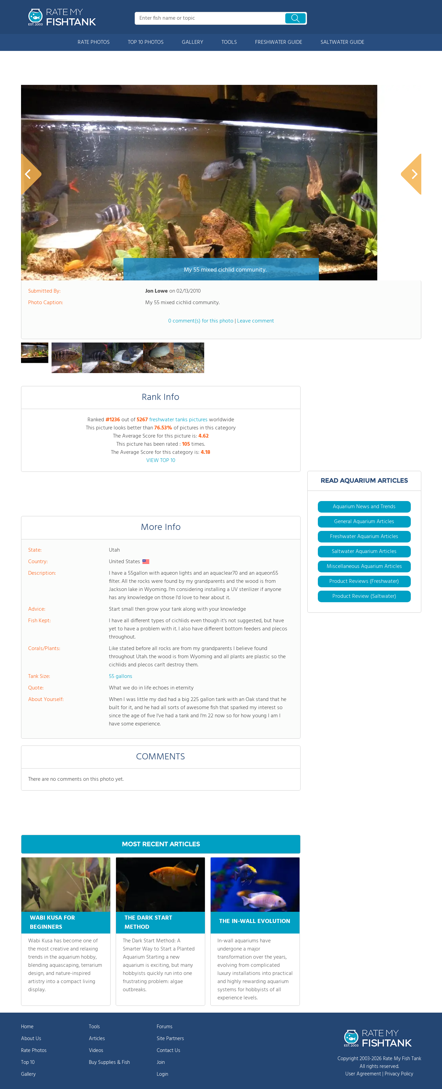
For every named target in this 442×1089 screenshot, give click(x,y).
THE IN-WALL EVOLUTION (254, 920)
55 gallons (120, 676)
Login (162, 1074)
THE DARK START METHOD (148, 922)
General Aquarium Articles (364, 521)
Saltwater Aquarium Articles (364, 551)
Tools (94, 1027)
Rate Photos (33, 1051)
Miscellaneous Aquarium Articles (364, 566)
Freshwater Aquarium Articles (364, 536)
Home (27, 1027)
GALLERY (192, 42)
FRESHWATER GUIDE (278, 42)
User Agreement (363, 1074)
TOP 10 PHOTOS (146, 42)
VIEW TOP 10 (160, 460)
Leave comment (255, 321)
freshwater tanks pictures (178, 420)
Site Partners (170, 1039)
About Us (31, 1039)
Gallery (28, 1074)
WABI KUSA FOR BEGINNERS (52, 922)
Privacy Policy (399, 1074)
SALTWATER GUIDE (342, 42)
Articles (97, 1039)
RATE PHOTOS (94, 42)
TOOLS (229, 42)
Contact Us (168, 1051)
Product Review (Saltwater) (364, 596)
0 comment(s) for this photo (200, 321)
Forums (164, 1027)
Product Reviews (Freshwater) (364, 581)
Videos (96, 1051)
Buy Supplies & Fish (109, 1062)
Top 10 (28, 1062)
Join (161, 1062)
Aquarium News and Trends (364, 506)
